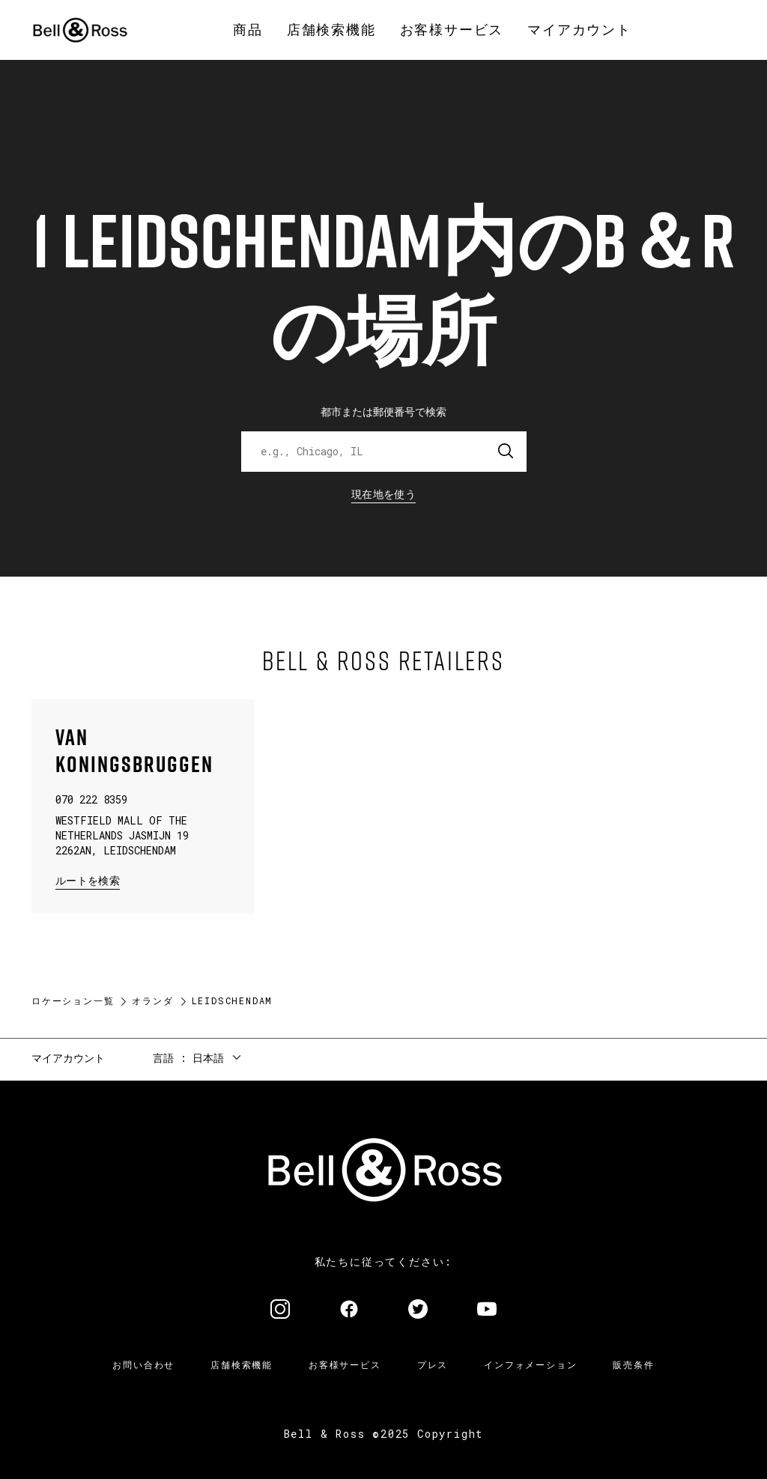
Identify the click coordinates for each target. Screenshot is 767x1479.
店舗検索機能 (241, 1364)
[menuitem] (248, 30)
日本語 (208, 1058)
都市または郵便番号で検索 (383, 411)
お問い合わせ (143, 1364)
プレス (432, 1364)
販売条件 (633, 1364)
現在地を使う (383, 494)
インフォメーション (530, 1364)
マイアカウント (68, 1058)
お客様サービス (345, 1364)
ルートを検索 (87, 879)
